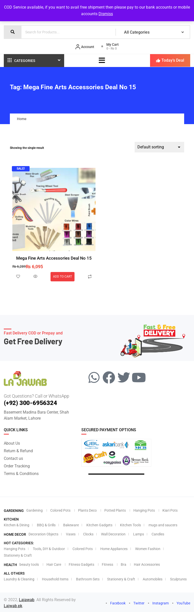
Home (22, 119)
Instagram (158, 602)
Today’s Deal (170, 60)
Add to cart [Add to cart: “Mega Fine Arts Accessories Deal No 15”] (62, 276)
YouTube (181, 602)
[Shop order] (159, 147)
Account (84, 46)
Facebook (116, 602)
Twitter (136, 602)
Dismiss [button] (106, 13)
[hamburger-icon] (102, 60)
